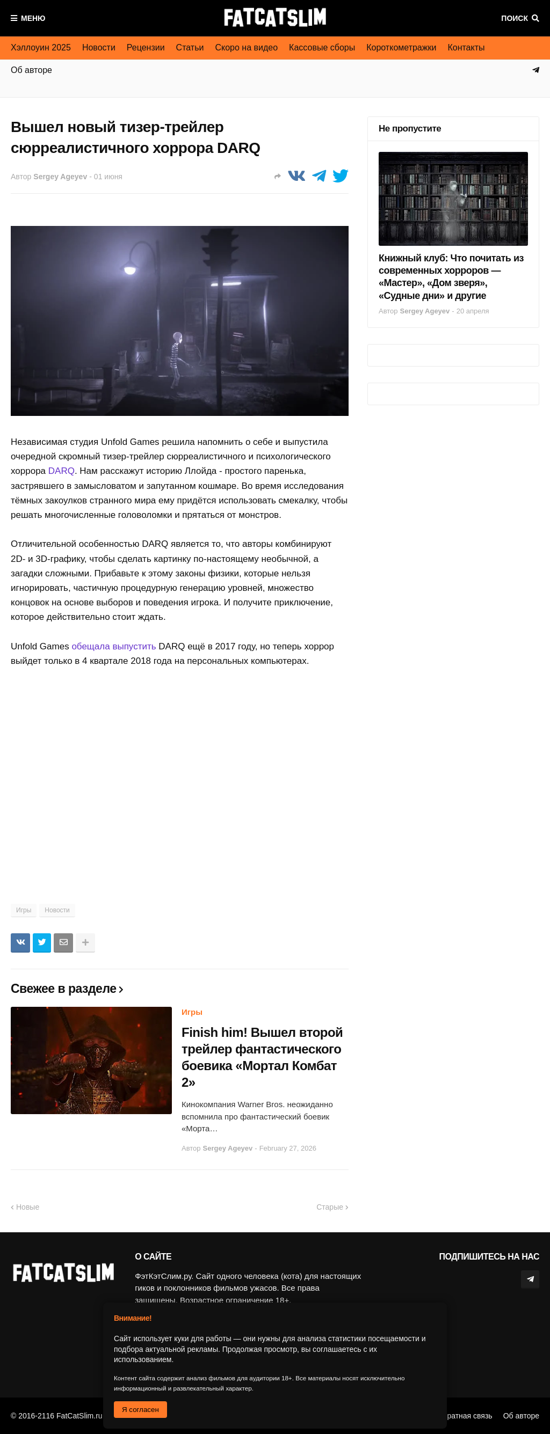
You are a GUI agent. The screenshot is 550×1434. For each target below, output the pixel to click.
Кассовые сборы (322, 47)
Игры (23, 910)
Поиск (514, 18)
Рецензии (146, 47)
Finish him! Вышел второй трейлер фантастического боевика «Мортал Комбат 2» (262, 1057)
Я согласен (140, 1410)
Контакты (465, 47)
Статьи (190, 47)
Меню (33, 18)
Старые (329, 1207)
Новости (98, 47)
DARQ (61, 471)
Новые (27, 1207)
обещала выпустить (113, 646)
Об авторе (521, 1415)
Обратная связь (465, 1415)
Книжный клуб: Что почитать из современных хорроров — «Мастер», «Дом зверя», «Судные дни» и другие (451, 277)
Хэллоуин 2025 (41, 47)
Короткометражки (401, 47)
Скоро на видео (246, 47)
